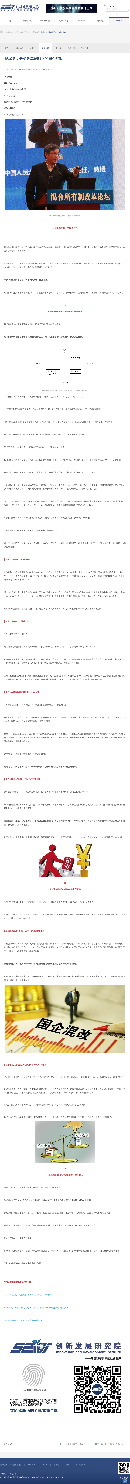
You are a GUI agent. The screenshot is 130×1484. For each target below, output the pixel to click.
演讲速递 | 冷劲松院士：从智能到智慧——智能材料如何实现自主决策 (110, 1444)
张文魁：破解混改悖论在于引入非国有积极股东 (75, 1444)
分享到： (7, 1444)
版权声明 (3, 1474)
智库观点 (100, 21)
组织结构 (19, 48)
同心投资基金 (80, 1465)
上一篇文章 (65, 1444)
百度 (67, 1465)
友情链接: (3, 1465)
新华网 (56, 1465)
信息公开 (71, 48)
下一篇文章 (101, 1444)
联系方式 (13, 1474)
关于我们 (118, 21)
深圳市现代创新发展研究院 (19, 8)
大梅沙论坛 (27, 21)
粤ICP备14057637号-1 (33, 1477)
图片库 (58, 48)
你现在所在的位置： (10, 32)
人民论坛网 (32, 1465)
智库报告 (81, 21)
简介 (6, 48)
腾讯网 (45, 1465)
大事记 (32, 48)
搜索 (127, 9)
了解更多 (84, 48)
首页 (9, 21)
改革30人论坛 (45, 21)
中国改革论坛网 (15, 1465)
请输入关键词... (112, 9)
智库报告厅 (63, 21)
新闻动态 (36, 32)
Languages (111, 5)
